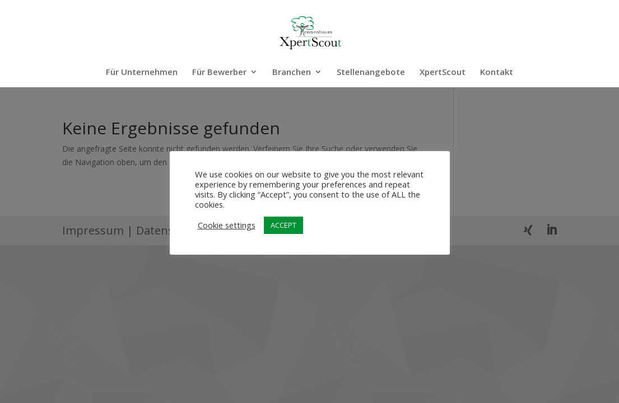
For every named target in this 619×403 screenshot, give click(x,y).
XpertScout (443, 72)
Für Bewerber (219, 72)
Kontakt (496, 72)
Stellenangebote (371, 72)
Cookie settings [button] (226, 225)
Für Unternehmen (142, 72)
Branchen (291, 72)
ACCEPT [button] (283, 225)
